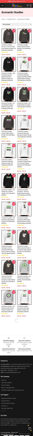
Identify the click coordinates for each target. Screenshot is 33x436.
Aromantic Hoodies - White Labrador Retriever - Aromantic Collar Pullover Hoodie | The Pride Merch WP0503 (24, 249)
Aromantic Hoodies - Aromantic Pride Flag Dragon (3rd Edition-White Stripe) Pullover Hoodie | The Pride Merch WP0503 (24, 76)
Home (3, 19)
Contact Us (4, 406)
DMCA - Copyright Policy (7, 387)
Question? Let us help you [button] (25, 433)
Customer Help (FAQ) (7, 408)
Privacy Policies (5, 385)
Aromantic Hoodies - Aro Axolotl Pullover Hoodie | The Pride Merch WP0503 (24, 104)
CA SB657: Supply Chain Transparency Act (12, 390)
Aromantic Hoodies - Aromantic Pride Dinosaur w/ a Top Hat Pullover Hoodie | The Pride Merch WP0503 (24, 163)
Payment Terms (5, 401)
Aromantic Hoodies (23, 19)
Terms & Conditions (6, 382)
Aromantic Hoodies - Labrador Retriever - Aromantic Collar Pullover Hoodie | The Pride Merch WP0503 (8, 279)
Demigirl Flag (11, 19)
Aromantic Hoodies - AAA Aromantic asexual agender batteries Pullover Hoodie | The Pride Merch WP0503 (8, 76)
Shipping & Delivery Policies (8, 398)
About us (3, 380)
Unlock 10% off (29, 428)
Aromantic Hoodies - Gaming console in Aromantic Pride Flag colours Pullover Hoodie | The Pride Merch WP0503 (8, 249)
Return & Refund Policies (8, 403)
